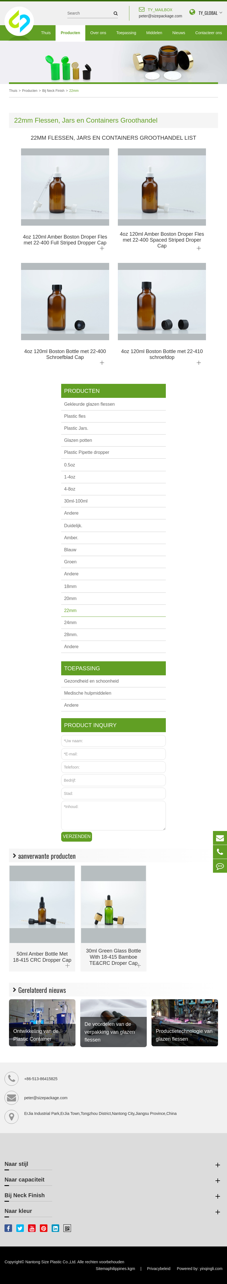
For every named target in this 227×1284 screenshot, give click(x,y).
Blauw (70, 549)
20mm (70, 598)
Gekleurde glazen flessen (89, 404)
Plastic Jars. (76, 428)
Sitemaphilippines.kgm (115, 1268)
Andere (71, 513)
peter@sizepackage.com (160, 12)
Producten (70, 33)
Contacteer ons (208, 33)
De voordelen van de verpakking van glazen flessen (109, 1032)
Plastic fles (74, 416)
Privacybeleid (158, 1268)
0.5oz (69, 465)
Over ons (98, 33)
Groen (70, 561)
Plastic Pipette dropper (86, 452)
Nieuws (178, 33)
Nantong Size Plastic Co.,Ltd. (50, 1262)
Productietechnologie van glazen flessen (184, 1035)
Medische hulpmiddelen (87, 693)
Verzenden (77, 836)
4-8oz (69, 489)
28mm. (71, 634)
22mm (74, 91)
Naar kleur (113, 1212)
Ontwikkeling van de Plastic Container (35, 1035)
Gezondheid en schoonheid (91, 681)
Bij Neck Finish (53, 91)
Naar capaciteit (113, 1180)
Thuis (46, 33)
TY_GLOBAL (208, 13)
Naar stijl (113, 1165)
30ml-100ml (76, 501)
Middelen (154, 33)
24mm (70, 622)
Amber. (71, 537)
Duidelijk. (73, 525)
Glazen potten (78, 440)
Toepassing (126, 33)
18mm (70, 586)
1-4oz (69, 477)
